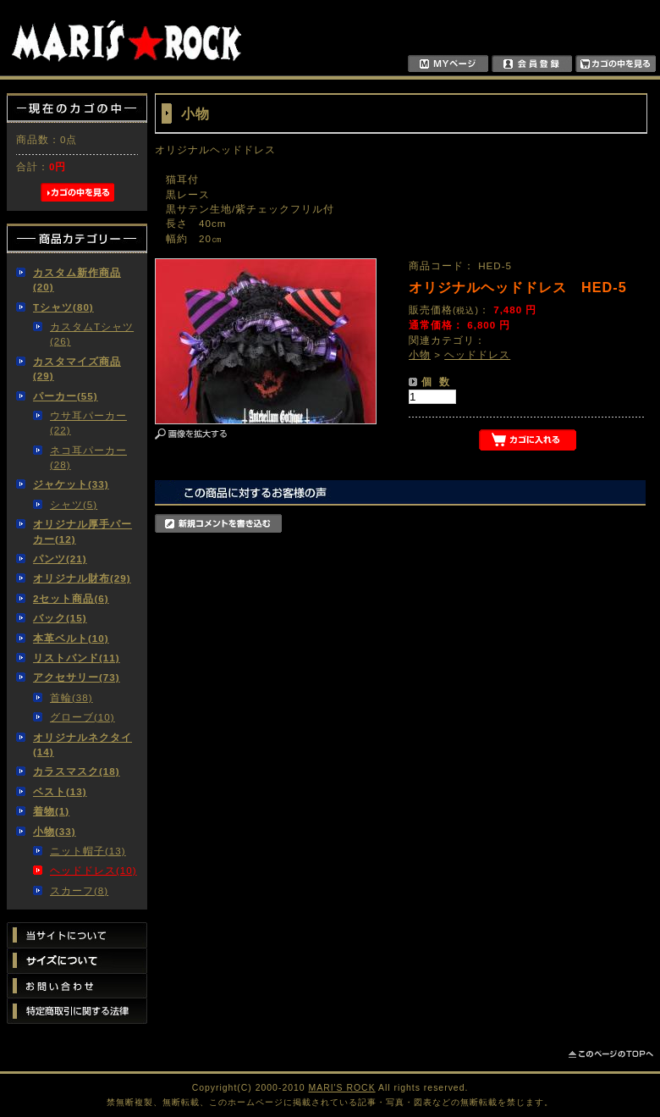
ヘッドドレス (477, 354)
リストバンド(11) (76, 657)
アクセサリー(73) (76, 677)
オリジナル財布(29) (82, 577)
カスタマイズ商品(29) (77, 368)
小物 (420, 354)
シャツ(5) (73, 504)
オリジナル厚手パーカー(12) (82, 531)
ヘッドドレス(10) (93, 870)
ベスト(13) (60, 791)
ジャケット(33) (71, 483)
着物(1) (51, 810)
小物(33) (54, 831)
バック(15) (60, 617)
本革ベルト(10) (71, 638)
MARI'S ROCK (342, 1087)
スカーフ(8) (79, 890)
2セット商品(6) (71, 598)
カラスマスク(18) (76, 771)
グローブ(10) (82, 716)
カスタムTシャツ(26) (92, 333)
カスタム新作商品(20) (77, 279)
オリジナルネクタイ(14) (82, 744)
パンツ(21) (60, 558)
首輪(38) (71, 697)
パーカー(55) (65, 395)
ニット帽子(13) (88, 850)
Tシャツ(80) (63, 306)
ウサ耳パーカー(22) (88, 422)
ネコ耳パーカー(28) (88, 457)
